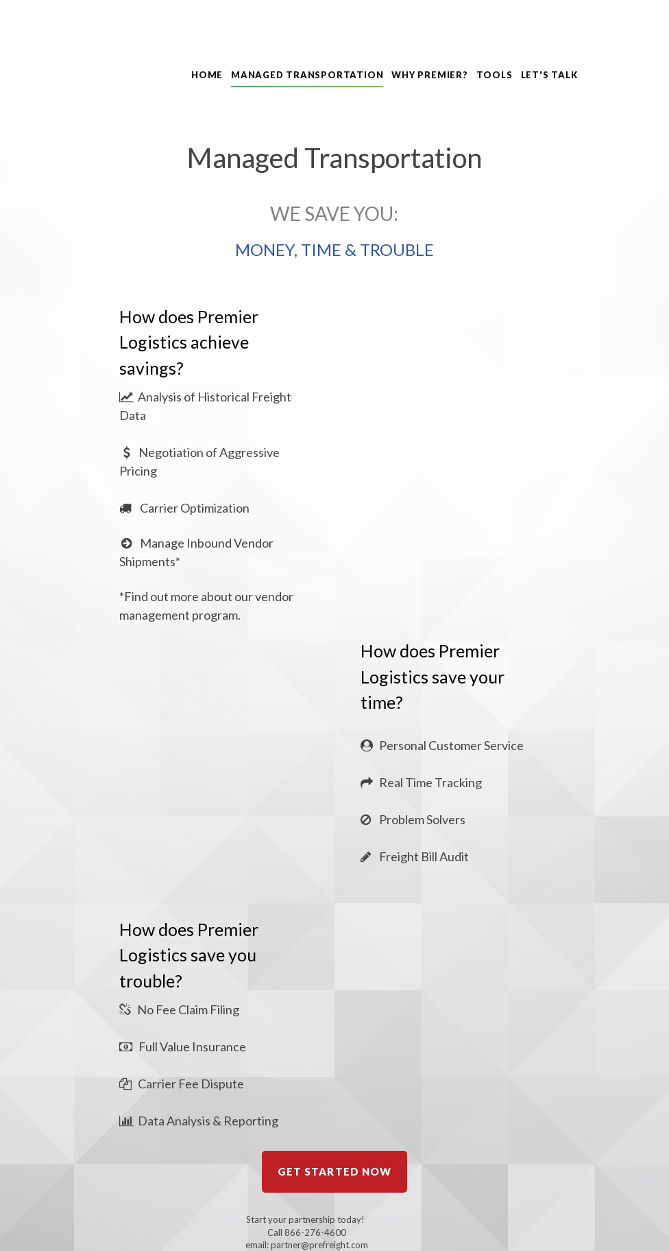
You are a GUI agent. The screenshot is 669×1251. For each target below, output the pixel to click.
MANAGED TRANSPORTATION (307, 74)
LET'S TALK (549, 74)
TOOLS (494, 74)
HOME (207, 74)
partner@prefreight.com (319, 1244)
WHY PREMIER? (429, 74)
